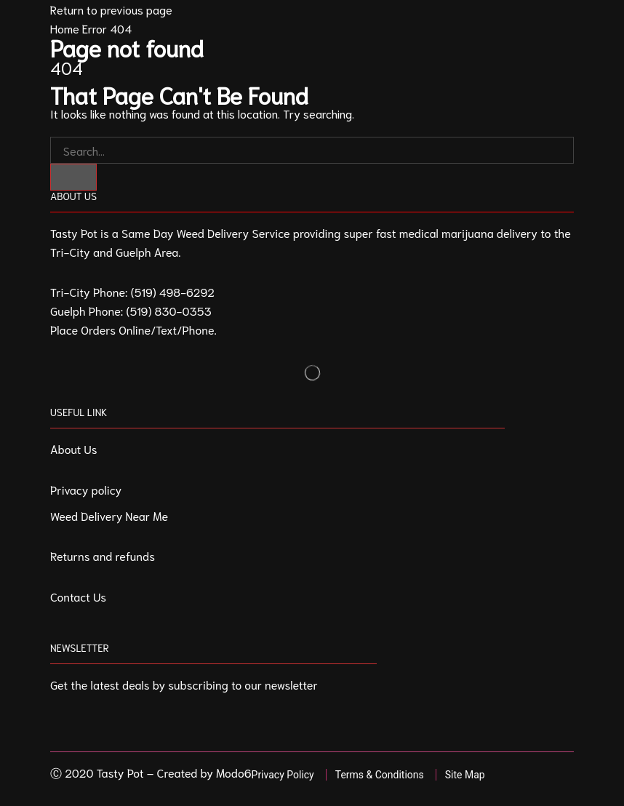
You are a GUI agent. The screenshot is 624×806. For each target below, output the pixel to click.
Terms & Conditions (379, 775)
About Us (73, 448)
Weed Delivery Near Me (109, 515)
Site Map (465, 775)
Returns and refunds (102, 555)
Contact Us (78, 596)
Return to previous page (111, 9)
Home (64, 28)
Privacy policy (85, 489)
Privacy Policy (283, 775)
